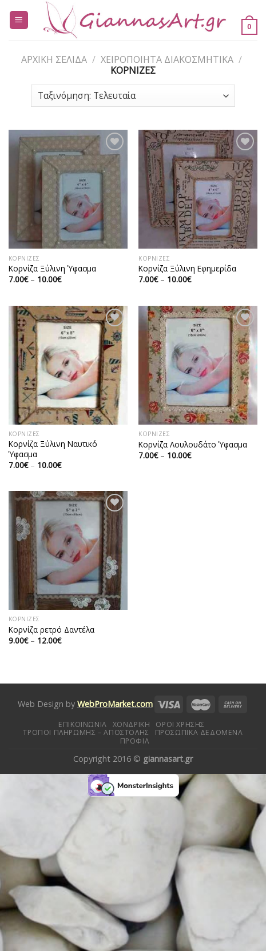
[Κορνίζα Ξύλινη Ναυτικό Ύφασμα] (68, 365)
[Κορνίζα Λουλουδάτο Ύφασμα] (197, 365)
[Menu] (19, 20)
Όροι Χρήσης (180, 724)
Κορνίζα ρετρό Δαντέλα (51, 630)
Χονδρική (131, 724)
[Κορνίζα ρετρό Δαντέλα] (68, 550)
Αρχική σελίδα (54, 59)
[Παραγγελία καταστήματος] (133, 96)
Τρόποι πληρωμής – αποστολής (86, 732)
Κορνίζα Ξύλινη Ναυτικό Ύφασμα (53, 449)
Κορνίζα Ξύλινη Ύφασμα (52, 268)
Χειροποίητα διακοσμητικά (167, 59)
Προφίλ (134, 741)
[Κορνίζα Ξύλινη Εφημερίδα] (197, 189)
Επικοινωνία (82, 724)
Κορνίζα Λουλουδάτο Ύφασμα (192, 444)
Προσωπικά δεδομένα (199, 732)
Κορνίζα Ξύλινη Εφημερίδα (187, 268)
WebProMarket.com (115, 703)
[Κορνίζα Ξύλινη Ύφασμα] (68, 189)
